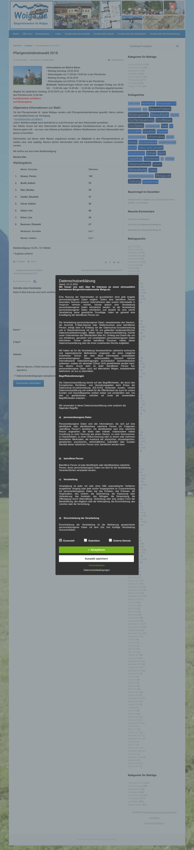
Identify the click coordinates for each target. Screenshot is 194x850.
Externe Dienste (120, 540)
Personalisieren (97, 565)
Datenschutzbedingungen (97, 570)
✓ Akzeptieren (96, 549)
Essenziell (66, 540)
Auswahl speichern (96, 558)
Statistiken (92, 540)
